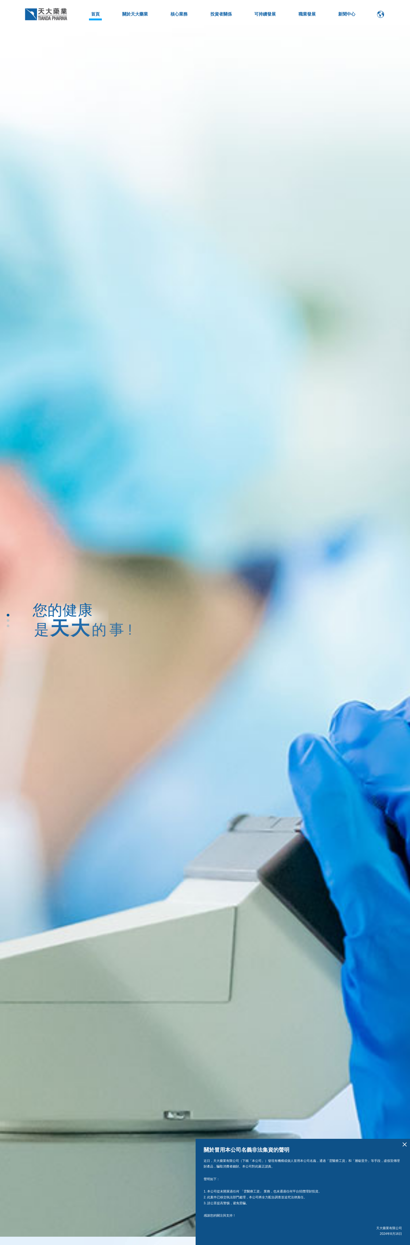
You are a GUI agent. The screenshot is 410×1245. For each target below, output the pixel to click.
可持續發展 (265, 14)
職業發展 (307, 14)
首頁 (95, 14)
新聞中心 (346, 14)
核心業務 (179, 14)
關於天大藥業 (135, 14)
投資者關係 (221, 14)
